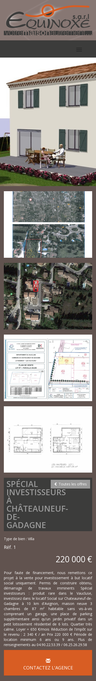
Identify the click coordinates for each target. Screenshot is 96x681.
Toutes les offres (70, 484)
